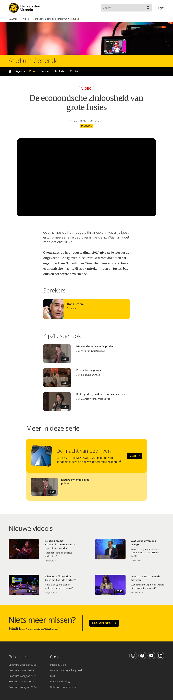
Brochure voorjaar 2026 (22, 664)
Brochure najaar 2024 (21, 681)
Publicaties (18, 656)
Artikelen (60, 71)
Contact (75, 71)
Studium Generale (33, 61)
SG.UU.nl (13, 18)
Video (26, 18)
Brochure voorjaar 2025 (22, 676)
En (160, 7)
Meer (132, 455)
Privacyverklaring (60, 681)
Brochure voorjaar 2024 (22, 687)
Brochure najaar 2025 (21, 670)
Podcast (46, 71)
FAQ (52, 676)
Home (10, 71)
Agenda (20, 71)
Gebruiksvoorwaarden (63, 687)
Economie (86, 125)
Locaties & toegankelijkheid (66, 670)
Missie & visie (58, 664)
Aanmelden (101, 623)
